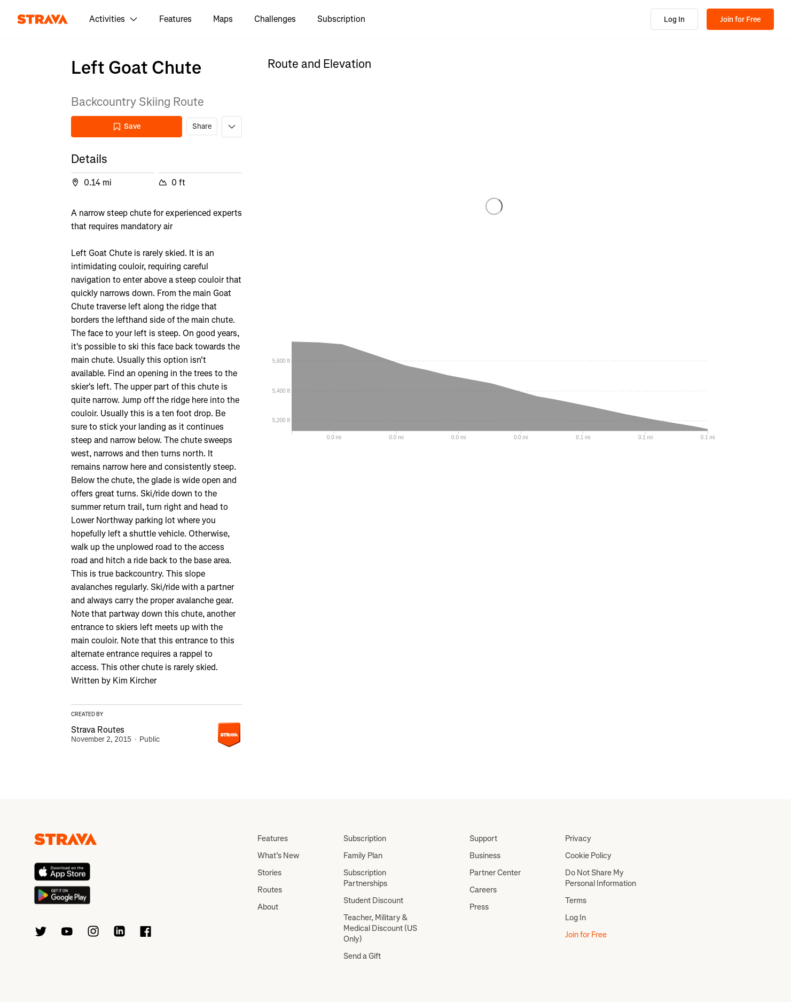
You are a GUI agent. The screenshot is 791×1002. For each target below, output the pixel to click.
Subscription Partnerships (365, 878)
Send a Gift (362, 956)
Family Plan (362, 855)
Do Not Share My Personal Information (600, 878)
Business (484, 855)
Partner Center (495, 872)
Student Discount (373, 900)
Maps (223, 19)
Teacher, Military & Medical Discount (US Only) (380, 928)
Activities (113, 19)
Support (483, 838)
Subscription (341, 19)
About (267, 907)
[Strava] (42, 19)
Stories (269, 872)
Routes (269, 889)
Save (126, 126)
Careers (483, 889)
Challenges (275, 19)
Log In (674, 19)
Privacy (578, 838)
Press (479, 907)
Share (202, 126)
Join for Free (740, 19)
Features (175, 19)
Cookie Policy (588, 855)
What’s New (278, 855)
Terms (575, 900)
